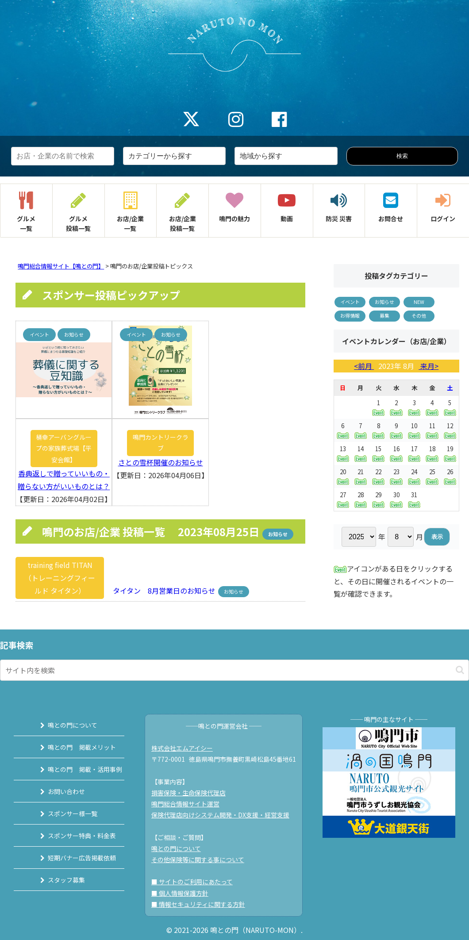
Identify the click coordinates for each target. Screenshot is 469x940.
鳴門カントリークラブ (160, 443)
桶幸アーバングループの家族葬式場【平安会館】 (64, 448)
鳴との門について (63, 725)
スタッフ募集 (57, 879)
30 (396, 499)
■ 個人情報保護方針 (183, 893)
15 (378, 453)
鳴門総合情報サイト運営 (189, 803)
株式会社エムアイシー (186, 748)
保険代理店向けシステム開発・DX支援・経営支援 (224, 814)
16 (396, 453)
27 (343, 499)
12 (450, 430)
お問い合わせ (57, 791)
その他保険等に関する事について (201, 859)
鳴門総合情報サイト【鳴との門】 (61, 266)
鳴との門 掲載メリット (72, 747)
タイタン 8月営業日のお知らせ (161, 590)
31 (414, 499)
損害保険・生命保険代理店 (192, 792)
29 (378, 499)
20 (343, 476)
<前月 (364, 366)
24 (414, 476)
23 (396, 476)
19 (450, 453)
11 (432, 430)
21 (360, 476)
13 (343, 453)
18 (432, 453)
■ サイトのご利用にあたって (196, 881)
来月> (428, 366)
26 (450, 476)
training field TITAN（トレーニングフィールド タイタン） (59, 578)
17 (414, 453)
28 (360, 499)
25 (432, 476)
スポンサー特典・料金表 (72, 835)
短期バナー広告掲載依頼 (72, 857)
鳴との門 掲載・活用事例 (75, 769)
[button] (460, 670)
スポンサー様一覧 (63, 813)
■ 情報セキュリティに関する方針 (202, 904)
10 (414, 430)
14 (360, 453)
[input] (234, 670)
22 (378, 476)
